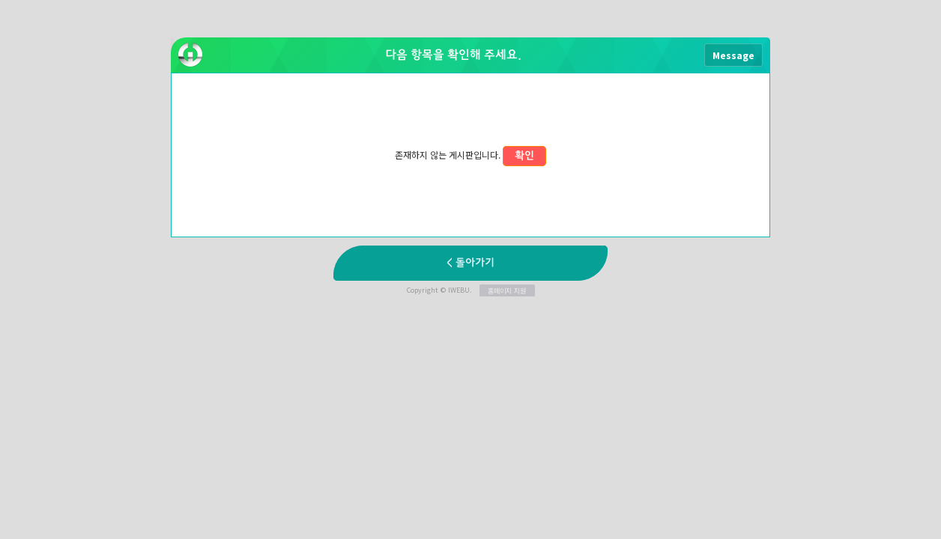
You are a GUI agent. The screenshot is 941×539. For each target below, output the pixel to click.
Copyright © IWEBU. (471, 290)
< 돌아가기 (470, 263)
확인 (524, 156)
